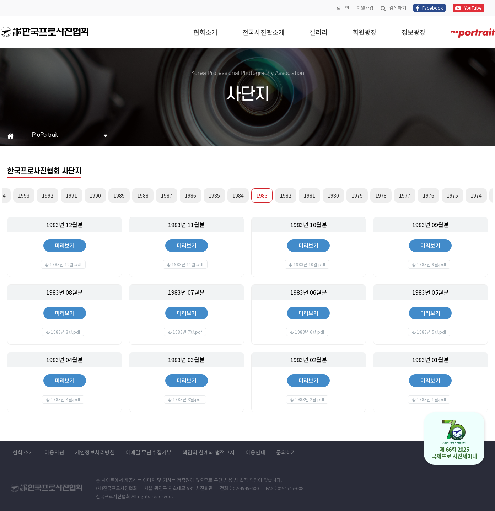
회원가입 (364, 7)
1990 (95, 195)
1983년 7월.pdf (187, 332)
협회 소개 (23, 452)
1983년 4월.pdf (65, 399)
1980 (333, 195)
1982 (285, 195)
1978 (381, 195)
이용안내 (255, 452)
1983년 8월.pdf (65, 332)
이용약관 (54, 452)
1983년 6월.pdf (309, 332)
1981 (309, 195)
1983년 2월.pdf (309, 399)
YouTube (468, 7)
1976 (428, 195)
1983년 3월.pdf (187, 399)
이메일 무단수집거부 (148, 452)
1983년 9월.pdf (431, 264)
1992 (47, 195)
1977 (404, 195)
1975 (452, 195)
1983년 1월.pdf (431, 399)
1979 (357, 195)
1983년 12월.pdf (66, 264)
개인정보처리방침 (95, 452)
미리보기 (65, 245)
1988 (143, 195)
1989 (119, 195)
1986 (190, 195)
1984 (238, 195)
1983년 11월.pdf (188, 264)
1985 (214, 195)
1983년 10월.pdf (309, 264)
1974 (476, 195)
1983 (262, 195)
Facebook (429, 7)
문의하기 (286, 452)
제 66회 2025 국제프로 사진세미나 (454, 439)
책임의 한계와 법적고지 (208, 452)
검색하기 (393, 7)
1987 (166, 195)
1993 (23, 195)
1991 (71, 195)
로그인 (343, 7)
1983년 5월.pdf (431, 332)
